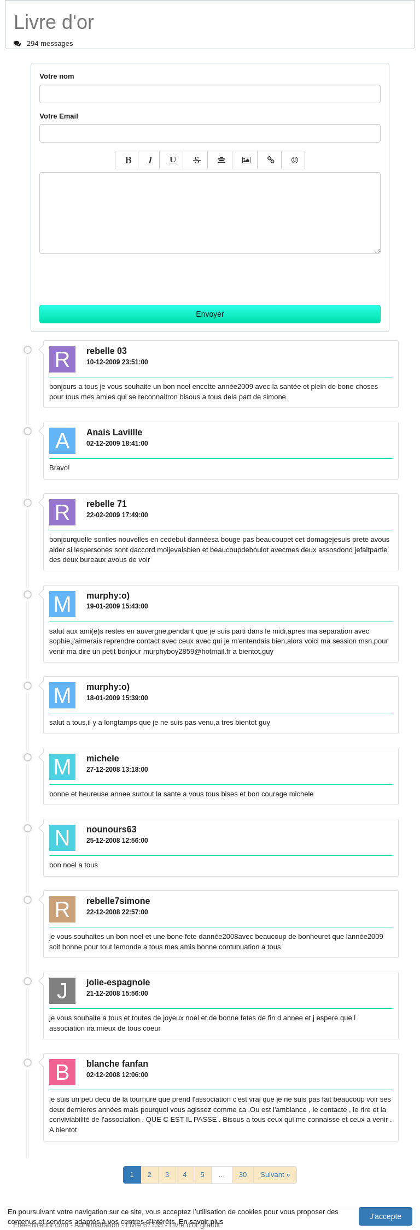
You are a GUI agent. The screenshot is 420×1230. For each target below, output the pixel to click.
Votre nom (56, 76)
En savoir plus (201, 1221)
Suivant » (275, 1174)
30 (243, 1174)
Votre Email (58, 116)
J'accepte (385, 1216)
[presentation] (122, 275)
